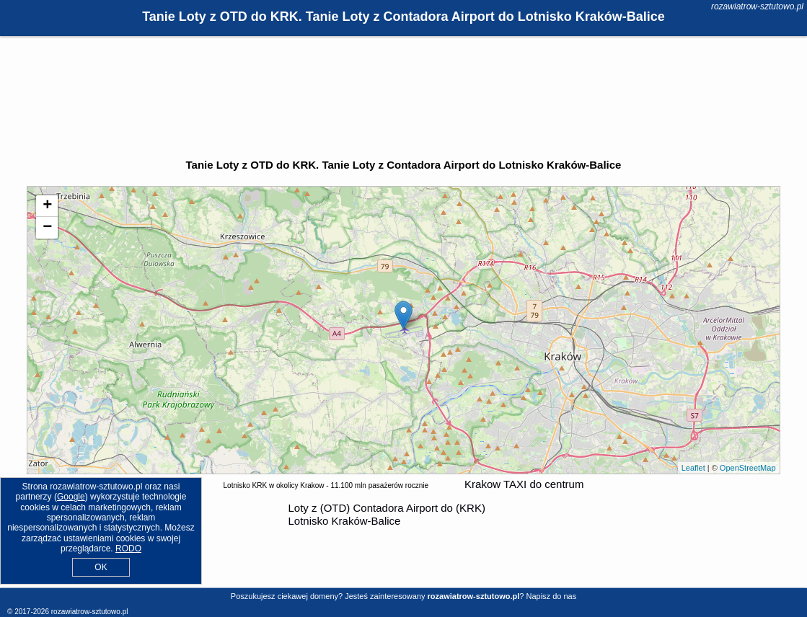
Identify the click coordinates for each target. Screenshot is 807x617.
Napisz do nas (551, 596)
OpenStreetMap (748, 467)
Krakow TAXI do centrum (523, 484)
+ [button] (47, 206)
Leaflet (693, 467)
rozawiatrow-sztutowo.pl (757, 6)
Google (71, 497)
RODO (128, 548)
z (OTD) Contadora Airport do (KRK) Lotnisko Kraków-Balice (386, 514)
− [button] (47, 228)
